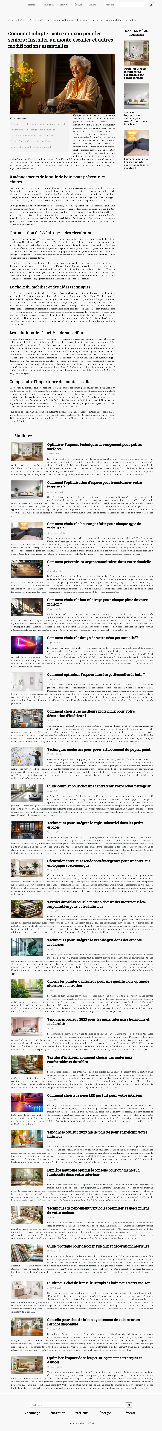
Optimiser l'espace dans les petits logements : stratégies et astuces (94, 1360)
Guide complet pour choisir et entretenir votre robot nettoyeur (99, 786)
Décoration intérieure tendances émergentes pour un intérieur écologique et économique (98, 863)
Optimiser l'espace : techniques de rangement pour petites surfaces (135, 73)
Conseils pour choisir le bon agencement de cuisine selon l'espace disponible (93, 1322)
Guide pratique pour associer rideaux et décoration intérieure (98, 1246)
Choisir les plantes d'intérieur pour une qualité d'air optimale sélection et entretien (98, 983)
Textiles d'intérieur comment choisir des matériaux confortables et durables (89, 1059)
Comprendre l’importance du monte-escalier (32, 146)
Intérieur (64, 4)
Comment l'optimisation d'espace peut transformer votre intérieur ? (135, 118)
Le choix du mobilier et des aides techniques (32, 135)
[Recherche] (125, 4)
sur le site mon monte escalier (35, 414)
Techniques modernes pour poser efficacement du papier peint (98, 749)
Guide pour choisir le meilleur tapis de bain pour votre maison (98, 1282)
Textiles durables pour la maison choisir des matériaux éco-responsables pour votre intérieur (96, 904)
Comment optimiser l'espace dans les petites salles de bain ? (96, 674)
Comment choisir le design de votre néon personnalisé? (92, 637)
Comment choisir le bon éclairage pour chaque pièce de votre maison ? (97, 602)
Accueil (11, 20)
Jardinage (31, 4)
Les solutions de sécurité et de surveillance (31, 141)
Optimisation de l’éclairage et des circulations (33, 129)
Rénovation (48, 4)
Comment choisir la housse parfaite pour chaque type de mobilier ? (136, 163)
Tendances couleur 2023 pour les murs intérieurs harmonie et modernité (98, 1021)
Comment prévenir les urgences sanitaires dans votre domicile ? (99, 564)
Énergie (78, 4)
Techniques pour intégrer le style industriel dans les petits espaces (95, 825)
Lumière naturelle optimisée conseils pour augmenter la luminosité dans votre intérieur (93, 1172)
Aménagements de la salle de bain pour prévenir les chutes (39, 123)
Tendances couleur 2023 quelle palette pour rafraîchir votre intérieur (97, 1134)
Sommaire (20, 118)
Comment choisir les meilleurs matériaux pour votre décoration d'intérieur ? (91, 713)
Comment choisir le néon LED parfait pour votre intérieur (95, 1095)
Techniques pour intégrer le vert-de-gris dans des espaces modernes (94, 942)
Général (92, 4)
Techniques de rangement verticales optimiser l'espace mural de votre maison (98, 1210)
